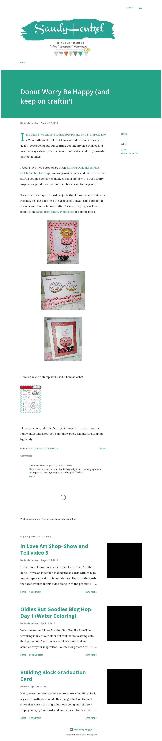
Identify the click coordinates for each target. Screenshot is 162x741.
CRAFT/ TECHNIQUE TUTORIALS (98, 62)
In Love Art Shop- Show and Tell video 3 (54, 549)
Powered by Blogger (81, 729)
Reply (32, 476)
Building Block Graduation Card (53, 675)
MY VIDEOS (39, 62)
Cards (123, 150)
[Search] (129, 7)
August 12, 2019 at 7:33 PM (59, 465)
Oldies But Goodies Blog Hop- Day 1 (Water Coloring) (56, 612)
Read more (91, 592)
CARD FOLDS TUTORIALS (63, 62)
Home (22, 62)
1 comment (35, 592)
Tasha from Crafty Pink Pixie (54, 211)
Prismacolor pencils (129, 153)
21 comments (36, 655)
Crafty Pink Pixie (36, 465)
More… (124, 62)
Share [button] (124, 134)
